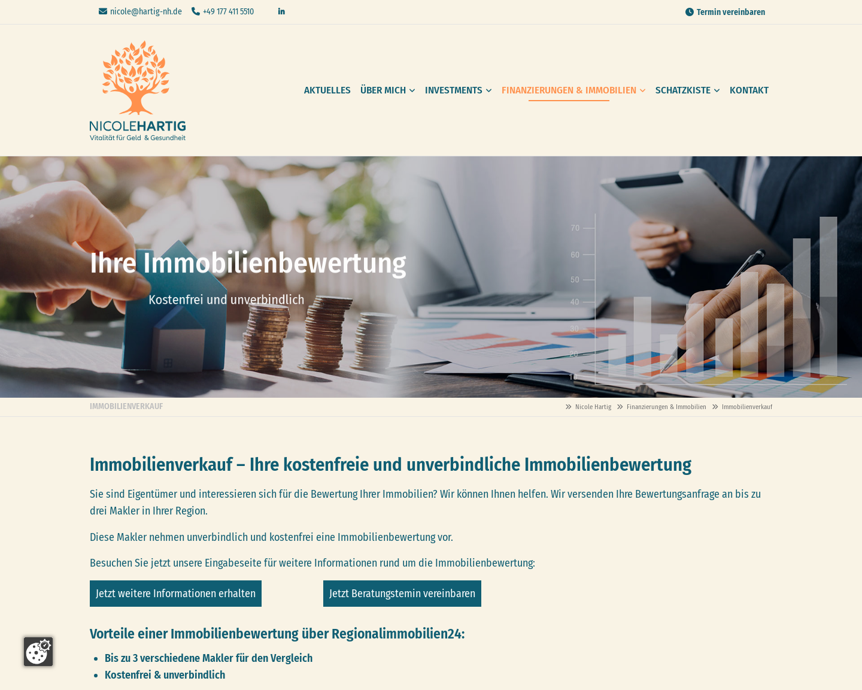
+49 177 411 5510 (228, 12)
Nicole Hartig (138, 90)
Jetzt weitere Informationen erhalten (176, 593)
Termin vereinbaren (731, 12)
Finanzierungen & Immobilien (666, 407)
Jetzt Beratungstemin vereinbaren (402, 593)
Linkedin (281, 12)
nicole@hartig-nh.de (146, 12)
